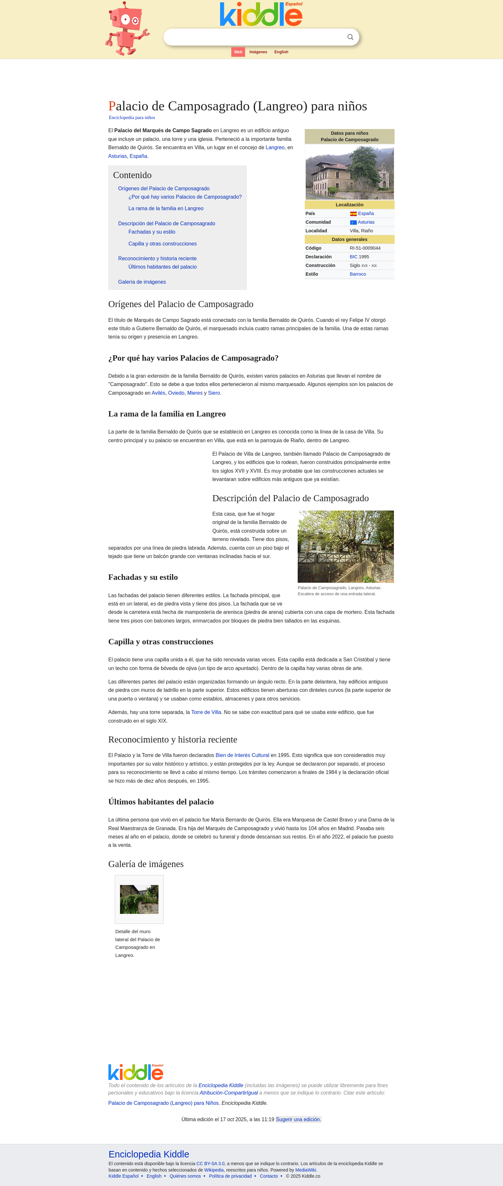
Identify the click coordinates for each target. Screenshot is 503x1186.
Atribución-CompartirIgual (229, 1093)
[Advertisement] (251, 77)
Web (238, 52)
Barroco (358, 274)
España (366, 213)
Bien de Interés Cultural (242, 755)
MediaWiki (305, 1170)
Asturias (366, 222)
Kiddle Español (124, 1176)
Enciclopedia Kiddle (221, 1085)
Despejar (337, 37)
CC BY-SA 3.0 (211, 1163)
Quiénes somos (185, 1176)
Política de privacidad (230, 1176)
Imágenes (258, 52)
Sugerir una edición (298, 1119)
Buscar (350, 37)
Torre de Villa (206, 712)
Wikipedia (214, 1170)
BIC (354, 256)
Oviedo (176, 393)
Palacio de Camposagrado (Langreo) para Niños (163, 1103)
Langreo (275, 147)
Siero (214, 393)
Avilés (158, 393)
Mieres (195, 393)
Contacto (269, 1176)
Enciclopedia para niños (132, 117)
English (281, 52)
